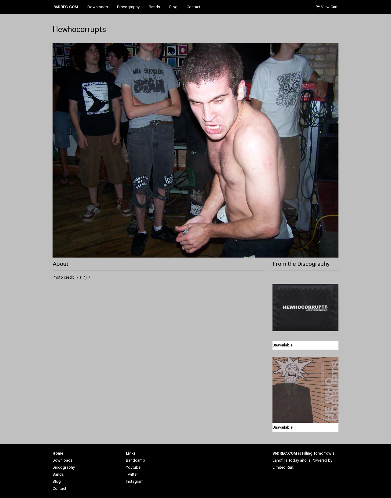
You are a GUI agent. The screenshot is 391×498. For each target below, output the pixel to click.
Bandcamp (135, 460)
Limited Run (282, 467)
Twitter (132, 474)
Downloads (97, 7)
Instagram (135, 481)
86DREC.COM (65, 7)
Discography (128, 7)
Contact (193, 7)
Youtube (133, 467)
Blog (173, 7)
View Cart (326, 7)
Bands (154, 7)
